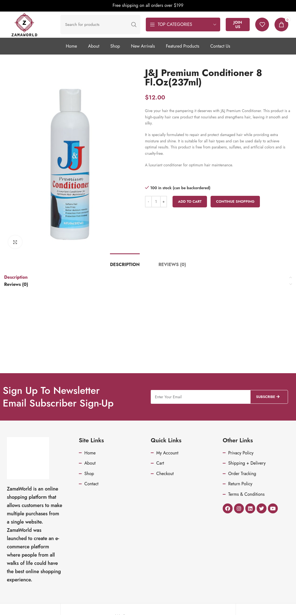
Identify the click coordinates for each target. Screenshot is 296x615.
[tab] (125, 271)
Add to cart (190, 208)
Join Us (245, 28)
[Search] (108, 28)
